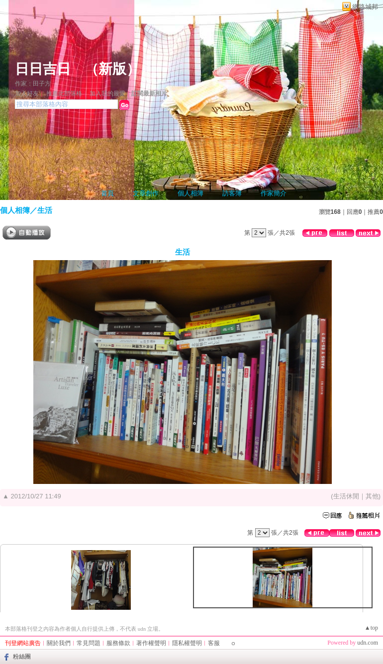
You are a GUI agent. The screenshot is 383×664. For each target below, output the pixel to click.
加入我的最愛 (107, 93)
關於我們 (59, 643)
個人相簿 (190, 193)
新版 (112, 69)
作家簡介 (274, 193)
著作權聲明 (151, 643)
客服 (214, 643)
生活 (44, 210)
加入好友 (27, 93)
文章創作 (146, 193)
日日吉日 (43, 69)
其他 (372, 496)
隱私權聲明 (187, 643)
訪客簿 (232, 193)
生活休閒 (346, 496)
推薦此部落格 (64, 93)
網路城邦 (365, 6)
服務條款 (118, 643)
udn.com (367, 642)
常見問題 (88, 643)
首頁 (107, 193)
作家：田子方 (33, 83)
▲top (371, 627)
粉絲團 (22, 656)
